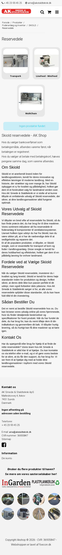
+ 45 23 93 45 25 (12, 3)
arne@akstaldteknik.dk (38, 3)
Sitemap (6, 439)
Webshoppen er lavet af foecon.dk (31, 544)
